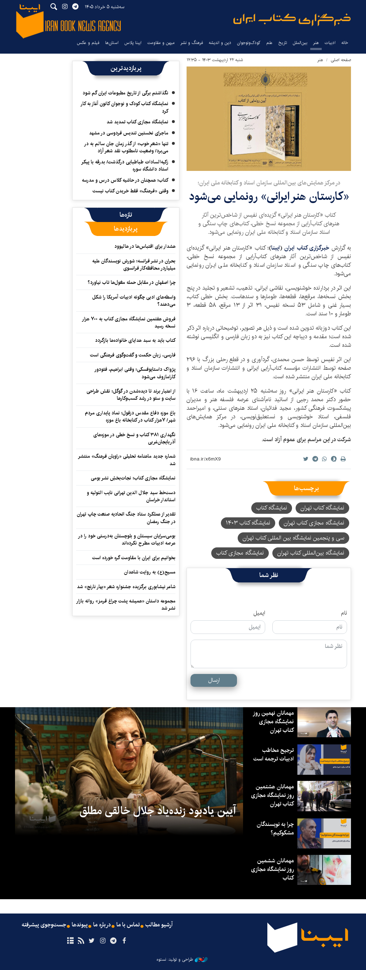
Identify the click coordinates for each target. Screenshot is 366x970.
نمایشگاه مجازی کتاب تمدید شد (137, 122)
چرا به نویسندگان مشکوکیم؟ (275, 828)
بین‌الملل (300, 42)
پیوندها (80, 925)
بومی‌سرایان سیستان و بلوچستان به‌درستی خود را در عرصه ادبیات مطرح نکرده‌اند (126, 539)
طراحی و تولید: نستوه (182, 959)
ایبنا (292, 19)
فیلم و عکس (88, 42)
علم (269, 42)
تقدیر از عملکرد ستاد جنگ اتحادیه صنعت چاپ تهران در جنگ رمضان (126, 517)
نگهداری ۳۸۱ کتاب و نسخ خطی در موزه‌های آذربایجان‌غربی (134, 438)
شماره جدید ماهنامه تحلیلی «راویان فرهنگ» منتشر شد (126, 459)
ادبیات (330, 42)
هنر (316, 42)
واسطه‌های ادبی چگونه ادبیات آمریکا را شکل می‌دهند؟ (133, 300)
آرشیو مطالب (159, 925)
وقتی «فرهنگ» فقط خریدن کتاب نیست (130, 191)
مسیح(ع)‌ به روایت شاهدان (149, 572)
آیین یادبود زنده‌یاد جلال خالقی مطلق (158, 811)
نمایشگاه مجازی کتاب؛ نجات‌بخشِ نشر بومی (133, 478)
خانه (344, 42)
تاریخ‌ (282, 42)
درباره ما (102, 925)
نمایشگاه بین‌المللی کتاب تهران (310, 553)
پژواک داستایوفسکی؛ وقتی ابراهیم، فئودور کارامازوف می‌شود (134, 372)
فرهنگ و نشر (191, 42)
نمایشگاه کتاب (271, 508)
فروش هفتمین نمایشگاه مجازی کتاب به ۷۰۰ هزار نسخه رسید (128, 322)
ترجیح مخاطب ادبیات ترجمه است (273, 754)
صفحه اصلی (341, 59)
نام (344, 613)
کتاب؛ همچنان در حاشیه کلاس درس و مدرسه (125, 180)
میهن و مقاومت (161, 42)
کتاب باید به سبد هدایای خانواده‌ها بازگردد (135, 340)
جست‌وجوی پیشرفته (44, 925)
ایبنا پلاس (133, 42)
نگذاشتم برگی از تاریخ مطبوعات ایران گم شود (125, 93)
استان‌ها (112, 42)
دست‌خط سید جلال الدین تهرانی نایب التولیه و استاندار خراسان (131, 496)
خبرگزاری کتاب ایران (306, 248)
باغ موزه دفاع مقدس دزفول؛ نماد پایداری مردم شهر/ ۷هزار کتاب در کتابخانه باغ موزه (130, 416)
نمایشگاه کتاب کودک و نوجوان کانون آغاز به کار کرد (124, 107)
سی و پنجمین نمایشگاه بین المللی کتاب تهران (293, 538)
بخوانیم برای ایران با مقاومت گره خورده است (133, 558)
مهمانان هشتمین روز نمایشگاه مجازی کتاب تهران (272, 795)
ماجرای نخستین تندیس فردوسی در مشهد (128, 133)
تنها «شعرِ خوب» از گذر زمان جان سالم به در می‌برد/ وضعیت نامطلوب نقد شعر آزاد (126, 147)
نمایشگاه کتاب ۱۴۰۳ (248, 523)
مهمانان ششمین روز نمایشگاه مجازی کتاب (272, 869)
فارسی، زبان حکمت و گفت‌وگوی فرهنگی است (132, 355)
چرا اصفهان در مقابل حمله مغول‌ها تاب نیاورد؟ (131, 282)
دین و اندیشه (220, 42)
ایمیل (259, 613)
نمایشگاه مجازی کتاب (240, 553)
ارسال (214, 680)
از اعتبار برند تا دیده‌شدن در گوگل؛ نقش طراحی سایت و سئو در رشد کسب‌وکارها (130, 394)
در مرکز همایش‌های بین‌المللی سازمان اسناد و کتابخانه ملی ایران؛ (269, 183)
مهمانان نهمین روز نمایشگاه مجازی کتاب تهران (273, 721)
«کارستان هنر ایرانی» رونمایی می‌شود (269, 196)
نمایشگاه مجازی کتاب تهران (314, 523)
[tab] (126, 215)
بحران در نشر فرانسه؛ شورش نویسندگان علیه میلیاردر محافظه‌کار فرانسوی (133, 264)
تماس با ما (128, 925)
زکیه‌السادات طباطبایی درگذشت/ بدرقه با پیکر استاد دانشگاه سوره (124, 165)
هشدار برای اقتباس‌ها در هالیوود (144, 246)
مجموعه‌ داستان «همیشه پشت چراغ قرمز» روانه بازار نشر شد (125, 604)
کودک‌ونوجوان (249, 42)
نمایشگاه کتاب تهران (322, 508)
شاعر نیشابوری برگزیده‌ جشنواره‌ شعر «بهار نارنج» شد (126, 587)
